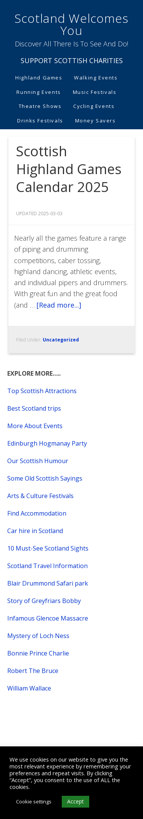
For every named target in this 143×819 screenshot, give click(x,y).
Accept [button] (75, 801)
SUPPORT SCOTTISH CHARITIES (72, 60)
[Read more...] (59, 305)
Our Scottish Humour (37, 461)
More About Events (35, 426)
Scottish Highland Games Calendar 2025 (69, 169)
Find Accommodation (36, 513)
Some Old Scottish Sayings (44, 478)
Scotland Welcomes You (71, 24)
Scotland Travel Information (47, 566)
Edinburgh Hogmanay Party (47, 443)
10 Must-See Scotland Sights (47, 548)
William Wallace (29, 688)
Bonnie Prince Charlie (38, 653)
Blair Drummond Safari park (47, 583)
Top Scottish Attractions (42, 391)
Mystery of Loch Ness (38, 636)
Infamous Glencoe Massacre (47, 618)
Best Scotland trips (34, 408)
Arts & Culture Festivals (40, 496)
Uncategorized (61, 339)
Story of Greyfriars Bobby (44, 601)
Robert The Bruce (32, 671)
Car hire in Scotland (35, 531)
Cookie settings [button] (33, 801)
